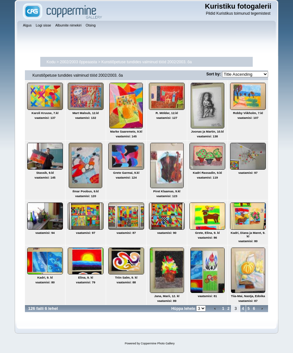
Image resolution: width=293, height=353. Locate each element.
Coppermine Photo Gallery (157, 343)
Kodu (51, 62)
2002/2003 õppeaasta (78, 62)
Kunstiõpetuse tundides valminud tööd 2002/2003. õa (146, 62)
